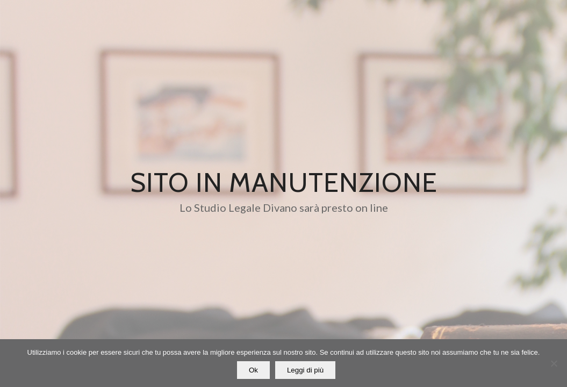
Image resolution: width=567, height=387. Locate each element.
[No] (553, 363)
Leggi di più (305, 370)
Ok (253, 370)
